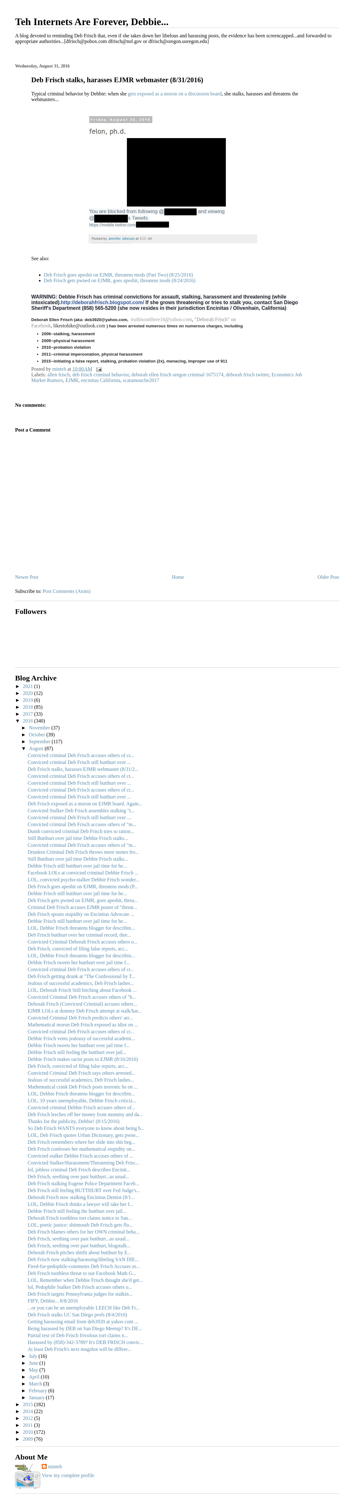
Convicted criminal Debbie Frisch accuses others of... (81, 1107)
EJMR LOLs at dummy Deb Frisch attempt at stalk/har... (85, 1010)
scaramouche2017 (141, 380)
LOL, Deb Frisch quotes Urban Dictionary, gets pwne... (83, 1135)
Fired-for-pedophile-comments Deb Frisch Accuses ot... (83, 1266)
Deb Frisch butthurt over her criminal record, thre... (79, 935)
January (37, 1397)
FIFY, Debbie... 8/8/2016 (53, 1301)
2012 (28, 1418)
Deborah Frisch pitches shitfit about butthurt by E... (79, 1252)
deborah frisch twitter (247, 374)
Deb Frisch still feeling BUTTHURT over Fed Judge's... (84, 1190)
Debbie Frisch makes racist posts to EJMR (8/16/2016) (83, 1059)
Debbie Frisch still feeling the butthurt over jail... (77, 1052)
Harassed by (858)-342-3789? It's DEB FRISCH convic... (86, 1342)
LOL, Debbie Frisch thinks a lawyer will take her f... (80, 1204)
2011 (28, 1425)
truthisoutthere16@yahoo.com (161, 319)
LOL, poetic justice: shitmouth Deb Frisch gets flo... (80, 1225)
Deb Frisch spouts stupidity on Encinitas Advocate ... (81, 914)
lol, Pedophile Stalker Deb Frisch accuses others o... (80, 1287)
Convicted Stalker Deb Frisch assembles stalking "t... (81, 810)
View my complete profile (68, 1475)
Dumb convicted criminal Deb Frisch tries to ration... (81, 831)
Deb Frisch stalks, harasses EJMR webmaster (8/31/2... (83, 769)
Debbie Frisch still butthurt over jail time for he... (77, 865)
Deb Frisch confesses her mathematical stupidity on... (81, 1149)
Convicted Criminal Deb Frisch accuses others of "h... (82, 997)
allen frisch (58, 374)
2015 (28, 1404)
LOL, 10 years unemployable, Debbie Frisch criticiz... (82, 1100)
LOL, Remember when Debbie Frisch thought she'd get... (85, 1280)
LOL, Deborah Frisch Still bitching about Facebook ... (82, 990)
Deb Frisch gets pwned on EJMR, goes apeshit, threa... (83, 900)
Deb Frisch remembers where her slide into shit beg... (81, 1142)
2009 (28, 1439)
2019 (28, 700)
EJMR (71, 380)
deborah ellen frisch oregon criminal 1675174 (177, 374)
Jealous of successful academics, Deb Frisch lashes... (81, 983)
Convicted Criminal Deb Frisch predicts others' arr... (80, 1017)
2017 (28, 714)
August (37, 748)
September (40, 741)
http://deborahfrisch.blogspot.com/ (102, 302)
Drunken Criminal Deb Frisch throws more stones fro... (83, 852)
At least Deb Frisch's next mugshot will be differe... (79, 1349)
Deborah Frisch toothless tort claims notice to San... (80, 1218)
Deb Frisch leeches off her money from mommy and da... (85, 1114)
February (38, 1390)
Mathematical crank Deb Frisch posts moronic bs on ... (83, 1086)
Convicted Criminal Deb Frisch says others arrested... (81, 1073)
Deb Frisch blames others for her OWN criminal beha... (83, 1231)
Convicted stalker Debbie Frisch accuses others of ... (80, 1156)
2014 (28, 1411)
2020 (28, 693)
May (34, 1370)
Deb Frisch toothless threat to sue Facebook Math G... (82, 1273)
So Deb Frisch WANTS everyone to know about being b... (86, 1128)
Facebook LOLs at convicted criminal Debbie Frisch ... (83, 872)
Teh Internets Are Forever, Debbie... (92, 21)
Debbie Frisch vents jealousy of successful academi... (81, 1038)
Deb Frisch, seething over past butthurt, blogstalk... (79, 1245)
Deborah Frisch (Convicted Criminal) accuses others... (82, 1004)
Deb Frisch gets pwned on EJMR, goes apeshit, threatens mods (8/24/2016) (120, 280)
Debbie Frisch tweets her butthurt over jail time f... (79, 962)
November (40, 727)
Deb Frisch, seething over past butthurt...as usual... (78, 1176)
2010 (28, 1432)
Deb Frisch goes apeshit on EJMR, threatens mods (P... (83, 886)
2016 (28, 720)
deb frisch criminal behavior (100, 374)
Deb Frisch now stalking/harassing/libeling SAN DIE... (83, 1259)
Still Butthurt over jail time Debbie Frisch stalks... (78, 838)
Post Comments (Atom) (66, 591)
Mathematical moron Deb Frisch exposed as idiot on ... (83, 1024)
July (34, 1356)
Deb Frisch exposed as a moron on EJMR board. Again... (85, 803)
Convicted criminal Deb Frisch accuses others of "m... (82, 824)
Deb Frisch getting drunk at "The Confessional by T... (81, 976)
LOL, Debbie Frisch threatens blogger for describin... (81, 928)
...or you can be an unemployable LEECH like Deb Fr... (83, 1307)
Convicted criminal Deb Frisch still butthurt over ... (79, 762)
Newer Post (26, 577)
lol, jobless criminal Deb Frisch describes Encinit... (79, 1169)
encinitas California (100, 380)
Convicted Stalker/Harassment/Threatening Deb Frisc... (83, 1162)
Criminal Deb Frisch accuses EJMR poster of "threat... (82, 907)
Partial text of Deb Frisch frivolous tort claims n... (78, 1335)
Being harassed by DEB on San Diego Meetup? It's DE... (85, 1328)
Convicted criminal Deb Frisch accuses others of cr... (81, 755)
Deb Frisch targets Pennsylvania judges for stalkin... (80, 1294)
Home (178, 577)
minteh (55, 1466)
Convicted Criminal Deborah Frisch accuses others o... (83, 941)
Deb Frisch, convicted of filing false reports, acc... (78, 948)
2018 (28, 707)
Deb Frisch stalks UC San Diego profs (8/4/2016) (77, 1314)
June (34, 1363)
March (36, 1383)
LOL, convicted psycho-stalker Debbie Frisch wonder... (83, 879)
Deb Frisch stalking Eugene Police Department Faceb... (83, 1183)
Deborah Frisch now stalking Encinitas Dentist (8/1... (81, 1197)
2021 (28, 686)
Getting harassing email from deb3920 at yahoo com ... (83, 1321)
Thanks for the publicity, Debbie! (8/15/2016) (73, 1121)
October (37, 734)
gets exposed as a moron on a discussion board (175, 93)
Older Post (328, 577)
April (35, 1376)
